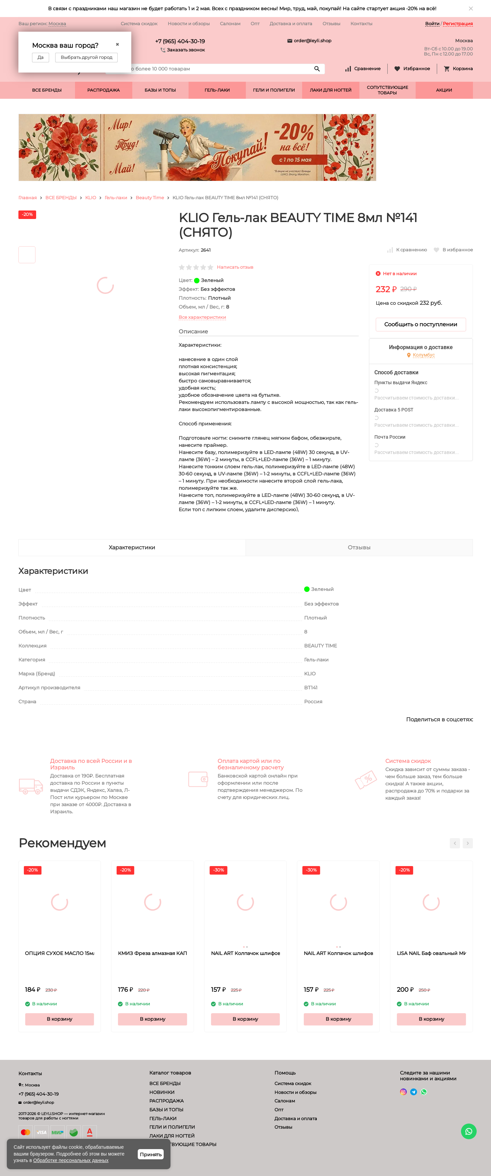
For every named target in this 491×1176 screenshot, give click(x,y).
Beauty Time (150, 197)
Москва (57, 23)
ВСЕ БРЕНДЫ (47, 90)
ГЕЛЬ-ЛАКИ (217, 90)
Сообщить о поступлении (420, 324)
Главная (27, 197)
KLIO (90, 197)
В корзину (59, 1019)
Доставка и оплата (291, 23)
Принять (151, 1154)
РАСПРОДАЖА (103, 90)
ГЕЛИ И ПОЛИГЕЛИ (274, 90)
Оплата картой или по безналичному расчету (251, 764)
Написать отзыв (235, 267)
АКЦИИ (444, 90)
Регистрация (458, 23)
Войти (432, 23)
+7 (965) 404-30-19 (180, 41)
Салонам (230, 23)
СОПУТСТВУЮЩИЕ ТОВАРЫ (387, 90)
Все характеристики (202, 317)
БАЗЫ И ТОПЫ (160, 90)
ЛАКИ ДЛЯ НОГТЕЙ (331, 90)
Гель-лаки (116, 197)
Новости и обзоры (189, 23)
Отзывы (331, 23)
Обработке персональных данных (71, 1160)
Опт (255, 23)
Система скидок (139, 23)
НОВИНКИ (162, 1092)
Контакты (361, 23)
